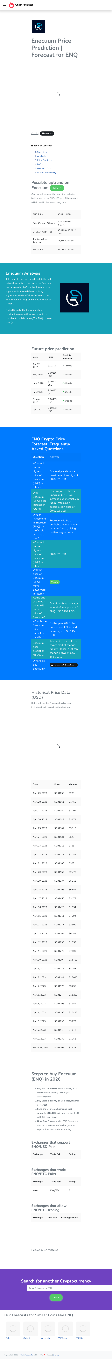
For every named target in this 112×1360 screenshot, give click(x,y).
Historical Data (44, 168)
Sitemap (56, 1355)
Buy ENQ (47, 133)
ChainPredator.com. (27, 1355)
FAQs (40, 164)
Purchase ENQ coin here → (63, 665)
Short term (42, 152)
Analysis (41, 156)
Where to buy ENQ (46, 172)
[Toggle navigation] (4, 5)
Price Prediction (44, 160)
